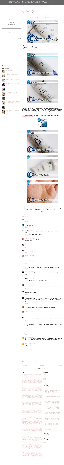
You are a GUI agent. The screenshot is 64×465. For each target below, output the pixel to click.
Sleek (41, 446)
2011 (45, 384)
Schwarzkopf (40, 444)
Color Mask (35, 387)
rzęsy (24, 444)
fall (38, 394)
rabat (32, 440)
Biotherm (25, 382)
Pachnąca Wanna (39, 431)
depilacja (35, 390)
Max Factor (25, 422)
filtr (40, 395)
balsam (37, 378)
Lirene (27, 416)
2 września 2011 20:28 (30, 271)
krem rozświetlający (26, 412)
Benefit (34, 381)
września (46, 389)
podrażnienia (31, 436)
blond (31, 382)
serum (23, 446)
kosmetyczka (36, 409)
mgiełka (33, 423)
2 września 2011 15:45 (29, 244)
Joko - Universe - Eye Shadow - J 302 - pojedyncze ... (52, 407)
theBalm (37, 453)
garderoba (23, 397)
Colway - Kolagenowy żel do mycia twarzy (51, 428)
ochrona (39, 428)
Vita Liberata (39, 456)
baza (22, 380)
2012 (23, 374)
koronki (34, 409)
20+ (22, 374)
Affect (38, 375)
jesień (37, 405)
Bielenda (38, 381)
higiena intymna (38, 401)
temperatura (26, 453)
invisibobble (34, 403)
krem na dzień (36, 411)
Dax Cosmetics (35, 389)
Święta (27, 452)
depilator (38, 390)
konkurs (37, 408)
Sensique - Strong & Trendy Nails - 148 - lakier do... (52, 418)
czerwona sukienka (29, 389)
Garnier (25, 397)
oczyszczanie (28, 214)
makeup (23, 418)
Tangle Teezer (30, 452)
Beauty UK (27, 381)
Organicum (24, 431)
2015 (27, 374)
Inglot (25, 403)
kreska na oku (38, 412)
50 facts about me (33, 374)
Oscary (32, 431)
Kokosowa (26, 255)
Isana (41, 403)
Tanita (33, 452)
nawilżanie (37, 426)
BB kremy (27, 380)
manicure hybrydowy (27, 420)
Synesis (30, 450)
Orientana (27, 431)
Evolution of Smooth (29, 394)
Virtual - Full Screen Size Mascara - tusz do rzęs (52, 395)
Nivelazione (26, 427)
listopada (46, 386)
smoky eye (32, 447)
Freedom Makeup (34, 396)
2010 (45, 442)
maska (26, 421)
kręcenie (41, 412)
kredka (37, 410)
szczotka (26, 451)
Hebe (24, 401)
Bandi (27, 379)
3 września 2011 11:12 (31, 297)
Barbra (29, 379)
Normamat (30, 427)
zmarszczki (32, 460)
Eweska (32, 394)
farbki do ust (26, 395)
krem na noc (39, 411)
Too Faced (27, 454)
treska (34, 454)
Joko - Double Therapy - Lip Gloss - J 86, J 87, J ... (52, 408)
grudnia (46, 385)
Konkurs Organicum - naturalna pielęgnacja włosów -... (52, 401)
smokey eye (28, 447)
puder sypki (23, 440)
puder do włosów (40, 439)
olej (40, 429)
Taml (25, 244)
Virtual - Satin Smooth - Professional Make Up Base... (52, 414)
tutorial (41, 454)
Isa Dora (39, 403)
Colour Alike (28, 388)
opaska (37, 430)
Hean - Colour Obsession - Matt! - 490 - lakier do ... (52, 424)
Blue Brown (34, 382)
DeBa (38, 389)
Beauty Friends (24, 381)
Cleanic (23, 387)
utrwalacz (25, 456)
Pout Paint (33, 437)
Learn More (51, 2)
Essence (30, 393)
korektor (31, 409)
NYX (26, 428)
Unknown (26, 337)
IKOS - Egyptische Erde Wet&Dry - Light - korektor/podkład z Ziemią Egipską (11, 93)
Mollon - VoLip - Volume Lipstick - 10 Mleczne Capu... (52, 403)
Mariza (36, 420)
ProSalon (28, 438)
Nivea (24, 427)
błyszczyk (23, 383)
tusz (35, 454)
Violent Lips (32, 456)
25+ (30, 374)
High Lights (32, 401)
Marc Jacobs (33, 420)
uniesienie (35, 455)
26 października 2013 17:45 (32, 343)
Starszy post (60, 365)
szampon (34, 450)
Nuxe (25, 428)
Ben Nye (32, 381)
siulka (25, 230)
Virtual (36, 456)
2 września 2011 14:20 (30, 218)
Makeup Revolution (39, 418)
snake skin (35, 447)
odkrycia (29, 429)
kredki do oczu (23, 411)
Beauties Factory (31, 380)
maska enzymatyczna (29, 421)
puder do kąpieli (35, 439)
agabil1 (26, 271)
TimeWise (39, 453)
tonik (25, 454)
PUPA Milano (28, 440)
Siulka (32, 446)
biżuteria (29, 382)
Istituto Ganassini (24, 404)
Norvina (33, 427)
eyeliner (35, 394)
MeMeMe (23, 423)
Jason (38, 404)
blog (30, 382)
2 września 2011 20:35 (31, 278)
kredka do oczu (40, 410)
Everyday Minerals (24, 394)
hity (40, 401)
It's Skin (27, 404)
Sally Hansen (27, 444)
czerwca (46, 434)
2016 (29, 374)
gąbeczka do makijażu (30, 397)
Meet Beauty (40, 422)
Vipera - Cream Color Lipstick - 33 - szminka (51, 417)
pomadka (36, 436)
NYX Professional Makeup (31, 428)
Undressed (33, 455)
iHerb (37, 402)
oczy (41, 428)
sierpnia (46, 432)
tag (28, 452)
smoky (30, 447)
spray (37, 448)
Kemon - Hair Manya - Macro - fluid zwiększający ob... (52, 398)
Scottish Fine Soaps (24, 445)
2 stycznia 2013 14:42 (31, 337)
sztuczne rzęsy (34, 451)
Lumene (23, 417)
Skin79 (34, 446)
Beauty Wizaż (27, 284)
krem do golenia (29, 411)
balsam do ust (24, 379)
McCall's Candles (34, 422)
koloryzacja (29, 408)
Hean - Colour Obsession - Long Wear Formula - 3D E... (53, 422)
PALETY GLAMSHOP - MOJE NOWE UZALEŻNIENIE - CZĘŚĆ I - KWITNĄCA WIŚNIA (13, 79)
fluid (29, 396)
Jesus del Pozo (40, 405)
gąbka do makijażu (35, 397)
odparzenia (31, 429)
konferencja (34, 408)
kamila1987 (26, 238)
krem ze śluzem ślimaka (32, 412)
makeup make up (33, 418)
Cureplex (25, 389)
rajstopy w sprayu (37, 440)
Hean (22, 401)
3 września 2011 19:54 (29, 311)
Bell (30, 381)
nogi (28, 427)
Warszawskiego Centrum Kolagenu (27, 78)
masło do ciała (39, 421)
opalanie (32, 430)
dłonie (41, 391)
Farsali (34, 395)
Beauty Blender (37, 380)
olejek (25, 430)
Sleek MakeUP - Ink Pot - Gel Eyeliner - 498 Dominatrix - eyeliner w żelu (12, 88)
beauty (34, 380)
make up (34, 417)
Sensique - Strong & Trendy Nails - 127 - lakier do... (52, 413)
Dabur (32, 389)
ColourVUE (31, 388)
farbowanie (29, 395)
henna (26, 401)
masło (36, 421)
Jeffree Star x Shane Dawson (30, 405)
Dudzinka (26, 297)
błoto (38, 382)
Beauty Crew (40, 380)
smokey (25, 447)
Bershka (36, 381)
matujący (23, 422)
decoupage (40, 389)
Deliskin (30, 390)
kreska (35, 412)
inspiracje (27, 403)
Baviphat (41, 379)
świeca (23, 452)
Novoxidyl (35, 427)
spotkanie (28, 448)
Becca (29, 381)
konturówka (23, 409)
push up (31, 440)
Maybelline (28, 422)
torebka (30, 454)
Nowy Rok (39, 427)
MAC (31, 417)
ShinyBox (30, 446)
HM (41, 401)
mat (41, 421)
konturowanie (40, 408)
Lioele (23, 416)
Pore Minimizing (40, 436)
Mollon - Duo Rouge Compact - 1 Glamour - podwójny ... (53, 406)
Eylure (36, 394)
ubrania (25, 455)
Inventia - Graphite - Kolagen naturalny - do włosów (52, 397)
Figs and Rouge (37, 395)
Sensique (36, 445)
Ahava (41, 375)
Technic (41, 452)
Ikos (38, 402)
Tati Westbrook (38, 452)
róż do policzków (35, 443)
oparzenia (35, 430)
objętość (37, 428)
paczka (33, 432)
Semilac (30, 445)
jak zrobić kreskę (34, 404)
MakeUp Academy (27, 418)
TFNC (28, 453)
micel (35, 423)
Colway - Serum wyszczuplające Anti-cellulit (51, 391)
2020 (45, 374)
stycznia (46, 440)
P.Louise (36, 431)
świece (25, 452)
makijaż (24, 419)
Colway (25, 214)
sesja (24, 446)
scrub (28, 445)
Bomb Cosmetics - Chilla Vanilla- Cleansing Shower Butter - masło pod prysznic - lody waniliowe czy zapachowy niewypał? (13, 102)
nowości (37, 427)
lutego (46, 439)
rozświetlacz (26, 443)
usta (22, 456)
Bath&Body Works (35, 379)
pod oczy (25, 436)
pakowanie (38, 432)
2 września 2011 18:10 (31, 255)
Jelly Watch (35, 405)
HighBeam (35, 401)
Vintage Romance (28, 456)
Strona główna (42, 365)
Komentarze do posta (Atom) (44, 368)
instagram (30, 403)
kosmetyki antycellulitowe (29, 410)
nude (41, 427)
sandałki (38, 444)
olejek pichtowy (28, 430)
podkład (28, 436)
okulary (39, 429)
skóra (39, 446)
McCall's (31, 422)
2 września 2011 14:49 (31, 238)
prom (25, 438)
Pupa (25, 440)
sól (41, 447)
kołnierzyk (32, 408)
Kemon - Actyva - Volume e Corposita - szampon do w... (53, 390)
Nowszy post (25, 365)
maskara (34, 421)
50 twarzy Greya (25, 375)
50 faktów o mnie (37, 374)
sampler (36, 444)
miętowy (37, 423)
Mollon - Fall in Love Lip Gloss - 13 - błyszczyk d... (52, 419)
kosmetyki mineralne (34, 410)
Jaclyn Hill (30, 404)
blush (36, 382)
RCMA (40, 440)
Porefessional (23, 437)
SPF (25, 448)
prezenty (39, 437)
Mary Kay (38, 420)
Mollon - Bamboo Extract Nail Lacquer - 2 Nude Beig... (52, 396)
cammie (26, 218)
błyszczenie (40, 382)
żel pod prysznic (37, 460)
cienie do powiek (39, 386)
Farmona (32, 395)
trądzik (32, 454)
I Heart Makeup (33, 402)
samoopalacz (33, 444)
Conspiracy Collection (37, 388)
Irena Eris (37, 403)
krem (26, 411)
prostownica (40, 438)
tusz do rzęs (38, 454)
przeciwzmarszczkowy (25, 439)
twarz (31, 214)
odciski (27, 429)
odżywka (34, 429)
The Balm (30, 453)
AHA (39, 375)
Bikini (22, 382)
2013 (25, 374)
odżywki (37, 429)
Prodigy (23, 438)
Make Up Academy (39, 417)
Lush (28, 417)
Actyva (36, 375)
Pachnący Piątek (24, 432)
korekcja (29, 409)
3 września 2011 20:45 (30, 316)
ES (28, 393)
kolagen (27, 408)
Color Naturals (38, 387)
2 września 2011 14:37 (31, 230)
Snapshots (37, 447)
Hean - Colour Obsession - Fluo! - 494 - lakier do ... (52, 423)
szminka (28, 451)
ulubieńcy (27, 455)
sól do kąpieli (23, 448)
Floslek (28, 396)
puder (32, 439)
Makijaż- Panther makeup (48, 425)
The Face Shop (34, 453)
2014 (26, 374)
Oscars (30, 431)
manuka (31, 420)
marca (46, 438)
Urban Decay (38, 455)
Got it (55, 2)
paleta (41, 432)
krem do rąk (32, 411)
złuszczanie (29, 460)
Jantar (36, 404)
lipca (46, 433)
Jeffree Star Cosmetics (24, 405)
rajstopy (34, 440)
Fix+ (25, 396)
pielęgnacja (36, 434)
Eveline (41, 393)
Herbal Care (28, 401)
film (39, 395)
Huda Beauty (23, 402)
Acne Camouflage (34, 375)
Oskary (34, 431)
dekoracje (26, 390)
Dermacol (40, 390)
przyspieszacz (29, 439)
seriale (41, 445)
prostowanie (36, 438)
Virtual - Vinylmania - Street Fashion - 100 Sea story (52, 412)
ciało (33, 386)
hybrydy (30, 402)
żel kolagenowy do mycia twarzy (38, 78)
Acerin (30, 375)
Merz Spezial (26, 423)
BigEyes (41, 381)
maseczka (23, 421)
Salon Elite (30, 444)
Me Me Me (37, 422)
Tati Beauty (35, 452)
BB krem (25, 380)
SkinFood (37, 446)
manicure (23, 420)
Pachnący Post (30, 432)
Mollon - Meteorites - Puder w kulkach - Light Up (52, 402)
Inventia (32, 403)
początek (23, 436)
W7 (41, 456)
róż (32, 443)
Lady (25, 311)
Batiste (39, 379)
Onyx (30, 430)
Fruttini (37, 396)
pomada (34, 436)
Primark (41, 437)
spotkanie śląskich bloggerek (33, 448)
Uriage (41, 455)
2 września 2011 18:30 (31, 260)
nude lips (23, 428)
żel (32, 214)
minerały (39, 423)
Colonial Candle (31, 387)
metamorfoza (30, 423)
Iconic (36, 402)
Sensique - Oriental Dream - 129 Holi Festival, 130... (52, 392)
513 (27, 375)
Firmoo (24, 396)
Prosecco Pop (32, 438)
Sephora (39, 445)
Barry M (32, 379)
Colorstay (25, 388)
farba (40, 394)
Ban (26, 379)
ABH (29, 375)
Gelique (39, 397)
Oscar (28, 431)
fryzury (41, 396)
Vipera (34, 456)
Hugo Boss (27, 402)
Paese (35, 432)
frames (31, 396)
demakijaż (33, 390)
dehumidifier (23, 390)
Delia (28, 390)
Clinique (28, 387)
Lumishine (26, 417)
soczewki (40, 447)
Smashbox (23, 447)
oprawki (39, 430)
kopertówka (26, 409)
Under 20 (30, 455)
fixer (26, 396)
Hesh (30, 401)
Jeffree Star (40, 404)
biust (26, 382)
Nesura (23, 427)
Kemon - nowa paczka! (48, 429)
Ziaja (22, 460)
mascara (41, 420)
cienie (35, 386)
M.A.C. (30, 417)
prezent (36, 437)
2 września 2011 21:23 (32, 284)
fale (37, 394)
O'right (35, 428)
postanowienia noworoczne (29, 437)
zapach (29, 459)
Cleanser (25, 387)
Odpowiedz (26, 221)
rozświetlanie (30, 443)
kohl (24, 408)
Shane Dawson (27, 446)
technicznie (23, 453)
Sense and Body (33, 445)
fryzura (39, 396)
